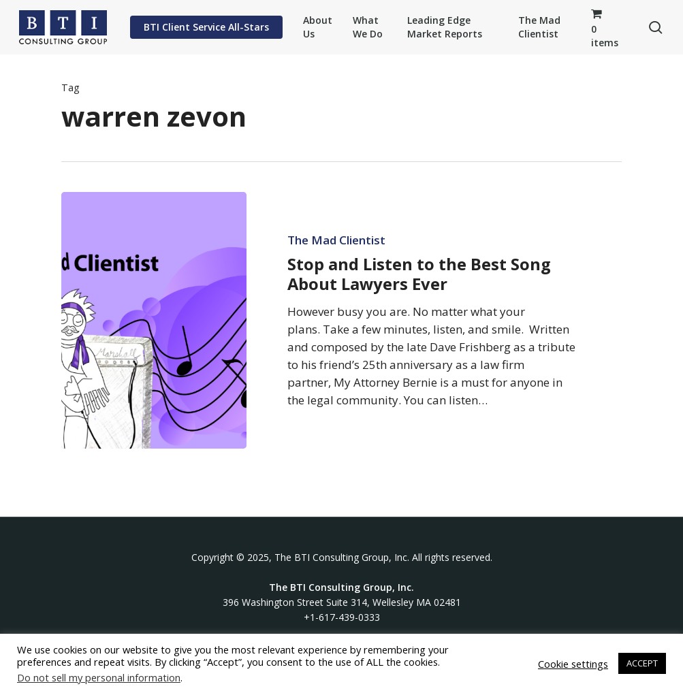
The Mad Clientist (336, 240)
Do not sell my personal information (98, 677)
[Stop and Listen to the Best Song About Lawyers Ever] (154, 320)
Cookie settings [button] (573, 664)
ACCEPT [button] (642, 663)
